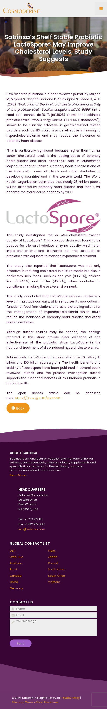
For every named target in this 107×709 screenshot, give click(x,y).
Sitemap (17, 702)
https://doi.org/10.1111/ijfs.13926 (37, 398)
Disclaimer (51, 702)
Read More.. (18, 475)
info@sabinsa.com (31, 529)
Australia (16, 563)
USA (12, 551)
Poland (53, 563)
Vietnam (54, 582)
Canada (16, 576)
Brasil (13, 569)
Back (18, 408)
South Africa (56, 576)
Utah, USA (16, 557)
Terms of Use (33, 702)
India (51, 551)
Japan (52, 557)
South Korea (56, 569)
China (14, 582)
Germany (16, 588)
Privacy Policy (71, 698)
